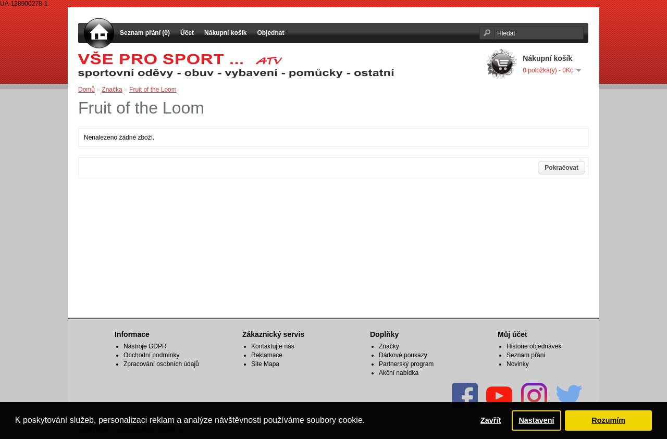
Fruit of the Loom (153, 89)
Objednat (270, 32)
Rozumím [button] (608, 420)
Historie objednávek (534, 346)
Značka (112, 89)
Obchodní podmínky (151, 355)
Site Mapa (265, 364)
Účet (187, 32)
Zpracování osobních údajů (161, 364)
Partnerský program (406, 364)
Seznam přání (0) (145, 32)
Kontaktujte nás (272, 346)
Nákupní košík (225, 32)
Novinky (518, 364)
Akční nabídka (398, 373)
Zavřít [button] (490, 420)
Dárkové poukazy (403, 355)
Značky (389, 346)
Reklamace (266, 355)
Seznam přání (526, 355)
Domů (86, 89)
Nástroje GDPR (145, 346)
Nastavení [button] (536, 420)
